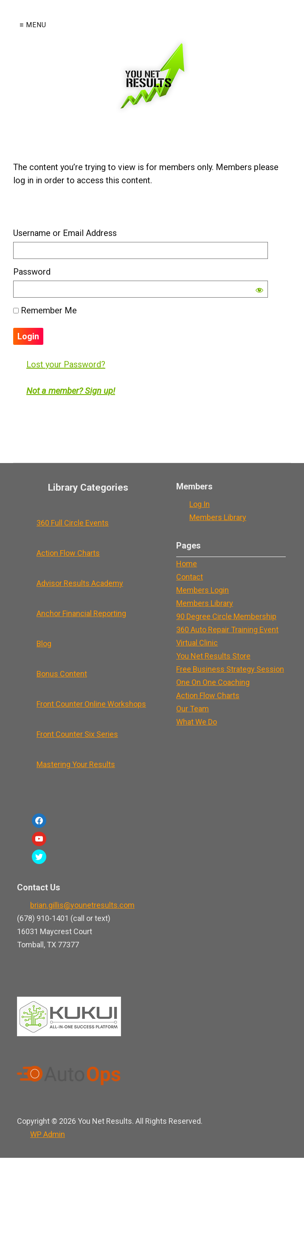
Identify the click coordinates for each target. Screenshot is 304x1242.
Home (186, 563)
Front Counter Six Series (77, 734)
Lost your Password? (65, 364)
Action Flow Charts (68, 553)
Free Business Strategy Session (230, 669)
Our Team (192, 708)
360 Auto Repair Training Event (227, 629)
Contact (189, 576)
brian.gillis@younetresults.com (82, 905)
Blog (44, 643)
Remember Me (45, 310)
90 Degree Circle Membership (226, 616)
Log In (199, 504)
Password (32, 272)
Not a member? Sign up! (70, 391)
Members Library (217, 517)
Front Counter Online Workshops (91, 703)
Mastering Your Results (76, 764)
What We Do (196, 721)
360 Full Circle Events (73, 522)
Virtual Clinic (197, 642)
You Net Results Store (213, 655)
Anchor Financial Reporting (81, 613)
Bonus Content (62, 673)
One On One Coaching (213, 682)
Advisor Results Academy (80, 583)
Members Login (202, 589)
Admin (47, 1134)
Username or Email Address (65, 233)
